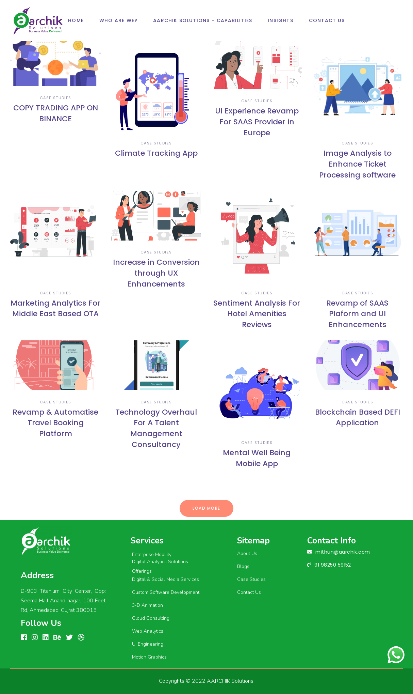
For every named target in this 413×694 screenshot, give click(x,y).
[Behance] (57, 638)
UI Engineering (147, 644)
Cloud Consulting (150, 618)
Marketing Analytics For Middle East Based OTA (55, 308)
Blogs (243, 566)
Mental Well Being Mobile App (257, 458)
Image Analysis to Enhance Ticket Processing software (357, 164)
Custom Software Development (165, 592)
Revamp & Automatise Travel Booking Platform (55, 423)
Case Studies (251, 579)
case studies (55, 98)
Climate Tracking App (156, 153)
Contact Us (249, 592)
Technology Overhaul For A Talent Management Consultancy (156, 428)
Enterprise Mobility (151, 554)
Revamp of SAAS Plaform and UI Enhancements (357, 314)
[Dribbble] (81, 638)
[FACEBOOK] (24, 638)
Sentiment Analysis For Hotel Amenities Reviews (256, 314)
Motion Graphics (149, 657)
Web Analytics (147, 631)
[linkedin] (46, 638)
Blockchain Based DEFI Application (357, 417)
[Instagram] (35, 638)
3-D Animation (147, 605)
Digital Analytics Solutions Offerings (160, 566)
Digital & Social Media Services (165, 579)
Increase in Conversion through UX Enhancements (156, 273)
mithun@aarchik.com (342, 552)
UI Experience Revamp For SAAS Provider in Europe (257, 122)
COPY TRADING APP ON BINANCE (55, 113)
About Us (247, 553)
